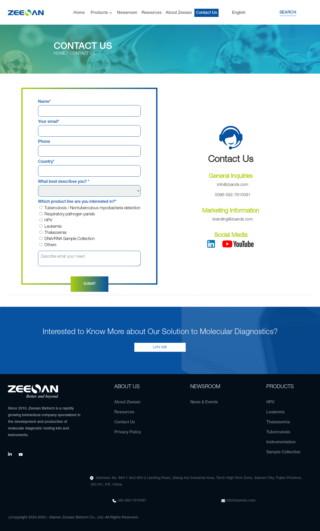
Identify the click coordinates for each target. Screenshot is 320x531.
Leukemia (50, 226)
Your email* (48, 122)
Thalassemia (52, 233)
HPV (45, 220)
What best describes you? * (63, 182)
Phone (44, 142)
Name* (44, 102)
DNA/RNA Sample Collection (67, 239)
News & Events (204, 402)
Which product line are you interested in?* (77, 202)
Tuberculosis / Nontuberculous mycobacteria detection (89, 208)
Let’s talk (160, 347)
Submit (89, 284)
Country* (46, 162)
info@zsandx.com (241, 500)
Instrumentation (281, 442)
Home (79, 11)
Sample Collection (283, 452)
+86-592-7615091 (131, 500)
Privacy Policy (127, 432)
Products (102, 11)
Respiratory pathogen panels (67, 214)
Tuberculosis (278, 432)
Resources (152, 11)
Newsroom (127, 11)
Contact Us (206, 11)
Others (48, 245)
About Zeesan (179, 11)
